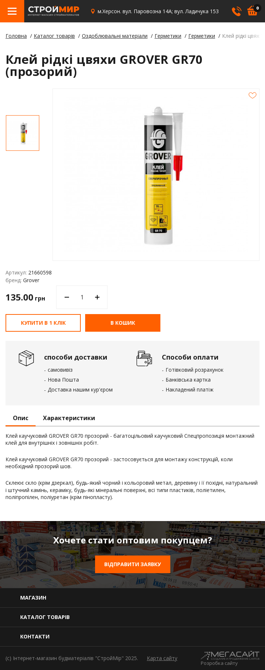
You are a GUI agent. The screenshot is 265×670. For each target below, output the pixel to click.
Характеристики (69, 418)
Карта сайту (162, 658)
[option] (23, 133)
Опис (20, 418)
